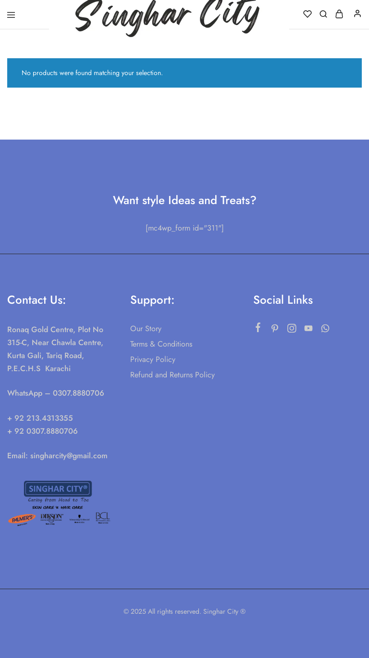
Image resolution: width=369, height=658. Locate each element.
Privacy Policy (152, 359)
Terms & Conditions (161, 343)
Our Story (145, 328)
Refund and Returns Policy (172, 374)
